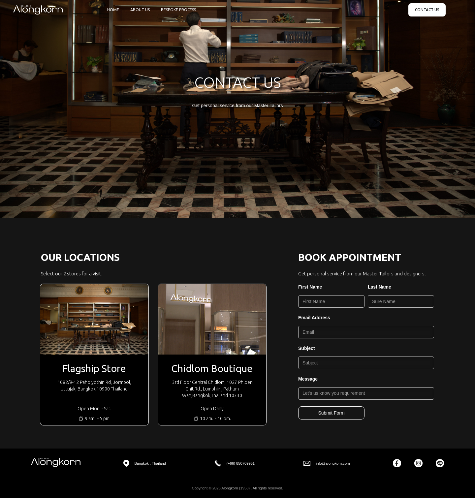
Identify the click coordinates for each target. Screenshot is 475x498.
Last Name (379, 287)
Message (308, 379)
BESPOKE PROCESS (178, 10)
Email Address (314, 317)
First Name (310, 287)
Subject (306, 348)
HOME (113, 10)
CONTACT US (427, 10)
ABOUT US (140, 10)
